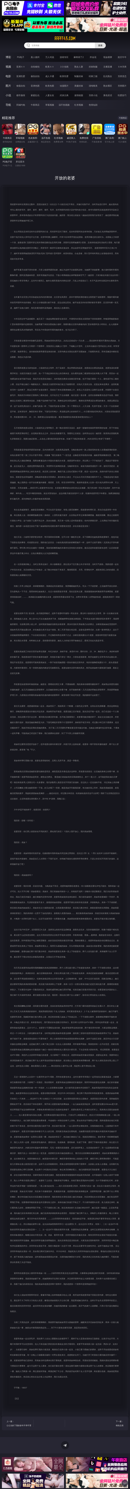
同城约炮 (20, 104)
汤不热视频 (64, 104)
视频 (8, 66)
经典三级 (93, 76)
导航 (8, 105)
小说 (8, 95)
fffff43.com (64, 38)
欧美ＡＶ (49, 66)
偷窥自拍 (20, 85)
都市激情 (20, 95)
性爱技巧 (122, 95)
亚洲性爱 (20, 76)
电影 (8, 76)
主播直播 (107, 66)
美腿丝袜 (78, 85)
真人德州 (35, 57)
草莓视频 (49, 104)
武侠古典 (64, 95)
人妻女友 (49, 95)
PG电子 (20, 57)
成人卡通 (49, 76)
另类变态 (122, 76)
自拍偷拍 (35, 66)
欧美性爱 (64, 76)
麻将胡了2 (79, 57)
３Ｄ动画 (64, 66)
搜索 (100, 45)
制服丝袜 (78, 76)
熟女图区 (107, 85)
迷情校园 (78, 95)
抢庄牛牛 (122, 57)
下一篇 (110, 1424)
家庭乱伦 (35, 95)
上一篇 (19, 1424)
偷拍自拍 (35, 76)
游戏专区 (64, 57)
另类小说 (93, 95)
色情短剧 (93, 104)
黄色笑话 (107, 95)
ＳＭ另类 (122, 66)
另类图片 (122, 85)
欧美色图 (49, 85)
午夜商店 (35, 104)
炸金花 (93, 57)
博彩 (8, 57)
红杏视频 (78, 104)
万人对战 (49, 57)
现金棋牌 (107, 57)
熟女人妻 (78, 66)
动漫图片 (64, 85)
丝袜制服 (93, 66)
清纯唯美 (93, 85)
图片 (8, 86)
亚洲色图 (35, 85)
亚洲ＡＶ (20, 66)
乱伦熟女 (107, 76)
